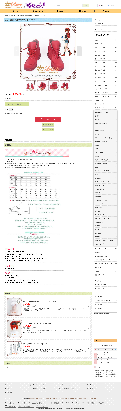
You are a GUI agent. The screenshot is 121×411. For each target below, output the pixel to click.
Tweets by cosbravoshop (101, 313)
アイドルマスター (27, 406)
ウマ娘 (23, 403)
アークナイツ (80, 403)
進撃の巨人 (12, 406)
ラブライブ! (43, 406)
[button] (16, 51)
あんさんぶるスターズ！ (39, 403)
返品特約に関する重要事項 (13, 113)
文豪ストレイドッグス (97, 403)
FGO (67, 403)
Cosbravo (26, 398)
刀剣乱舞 (56, 403)
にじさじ (11, 403)
